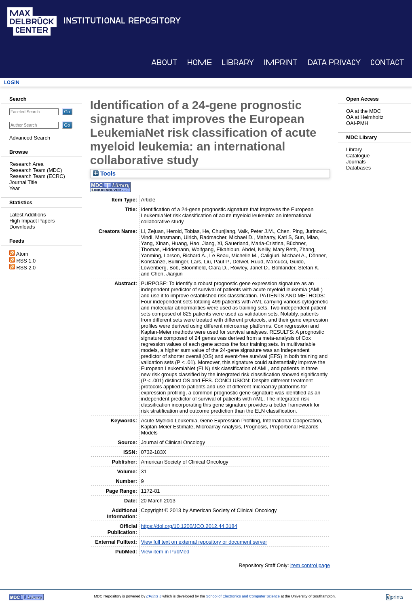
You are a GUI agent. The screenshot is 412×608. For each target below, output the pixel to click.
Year (14, 188)
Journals (356, 162)
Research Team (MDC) (35, 170)
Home (199, 62)
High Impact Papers (32, 221)
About (164, 62)
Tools (104, 173)
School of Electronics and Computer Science (243, 596)
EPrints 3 (153, 596)
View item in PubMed (165, 552)
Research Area (26, 164)
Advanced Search (29, 138)
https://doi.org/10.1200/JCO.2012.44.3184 (189, 526)
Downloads (22, 227)
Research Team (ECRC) (37, 176)
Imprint (281, 62)
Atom (22, 254)
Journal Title (23, 182)
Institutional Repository (122, 21)
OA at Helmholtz (364, 117)
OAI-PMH (357, 123)
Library (238, 62)
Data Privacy (334, 62)
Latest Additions (27, 215)
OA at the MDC (363, 111)
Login (11, 82)
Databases (358, 168)
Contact (387, 62)
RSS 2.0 (26, 268)
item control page (310, 565)
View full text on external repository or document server (204, 542)
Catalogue (358, 156)
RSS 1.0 (26, 261)
